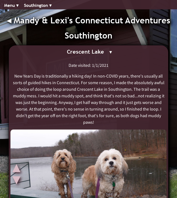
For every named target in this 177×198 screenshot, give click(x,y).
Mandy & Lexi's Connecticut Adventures (92, 20)
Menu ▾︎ (11, 5)
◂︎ (10, 20)
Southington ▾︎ (37, 5)
